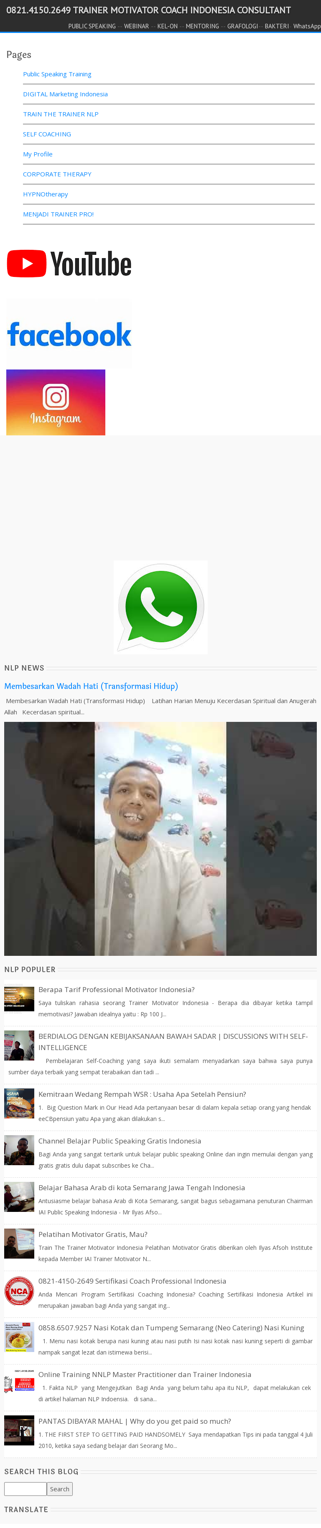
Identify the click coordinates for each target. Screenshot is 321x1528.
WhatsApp (307, 26)
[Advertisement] (160, 502)
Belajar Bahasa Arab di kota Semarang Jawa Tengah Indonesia (141, 1187)
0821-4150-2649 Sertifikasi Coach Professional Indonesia (132, 1281)
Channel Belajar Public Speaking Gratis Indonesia (119, 1141)
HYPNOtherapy (45, 194)
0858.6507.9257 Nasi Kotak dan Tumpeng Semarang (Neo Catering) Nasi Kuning (171, 1327)
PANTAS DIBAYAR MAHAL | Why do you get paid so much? (134, 1421)
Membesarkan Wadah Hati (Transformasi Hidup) (91, 686)
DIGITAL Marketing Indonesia (65, 94)
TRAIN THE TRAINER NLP (61, 114)
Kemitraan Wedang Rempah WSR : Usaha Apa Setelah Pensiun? (142, 1094)
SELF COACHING (47, 134)
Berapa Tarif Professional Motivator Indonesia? (116, 989)
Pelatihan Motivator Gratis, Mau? (93, 1234)
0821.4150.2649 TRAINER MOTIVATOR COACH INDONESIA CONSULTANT (148, 10)
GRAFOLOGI (242, 26)
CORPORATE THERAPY (57, 174)
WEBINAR (136, 26)
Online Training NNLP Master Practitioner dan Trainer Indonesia (145, 1374)
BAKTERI (277, 26)
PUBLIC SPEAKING (92, 26)
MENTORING (202, 26)
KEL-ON (168, 26)
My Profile (38, 154)
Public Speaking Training (57, 74)
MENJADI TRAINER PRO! (58, 214)
